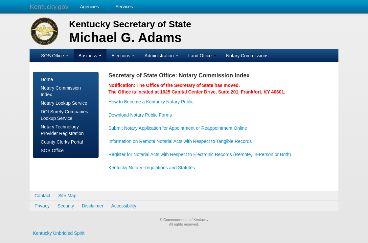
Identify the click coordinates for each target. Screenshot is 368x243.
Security (66, 205)
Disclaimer (92, 205)
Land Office (202, 55)
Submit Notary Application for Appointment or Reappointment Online (177, 128)
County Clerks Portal (62, 142)
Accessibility (123, 205)
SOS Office (55, 55)
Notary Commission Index (61, 91)
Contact (42, 195)
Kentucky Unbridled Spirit (58, 233)
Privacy (42, 205)
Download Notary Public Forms (140, 115)
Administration (161, 55)
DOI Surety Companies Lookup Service (64, 115)
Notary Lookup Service (64, 103)
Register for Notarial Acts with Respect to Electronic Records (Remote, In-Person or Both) (199, 154)
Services (124, 6)
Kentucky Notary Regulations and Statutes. (152, 167)
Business (90, 55)
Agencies (89, 6)
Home (47, 79)
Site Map (67, 195)
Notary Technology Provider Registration (62, 130)
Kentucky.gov (49, 6)
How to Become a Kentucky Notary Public (151, 101)
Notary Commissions (247, 55)
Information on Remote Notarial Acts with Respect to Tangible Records (180, 141)
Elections (123, 55)
